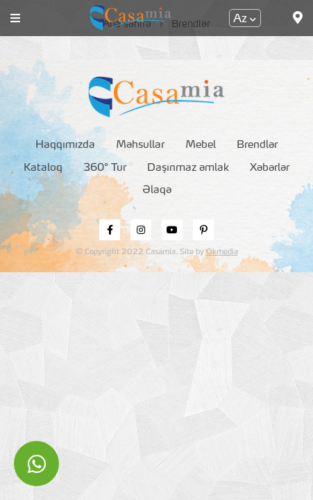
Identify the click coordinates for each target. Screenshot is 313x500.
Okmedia (222, 252)
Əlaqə (156, 190)
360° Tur (104, 168)
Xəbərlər (269, 168)
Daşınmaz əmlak (188, 168)
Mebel (200, 145)
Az (244, 19)
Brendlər (257, 145)
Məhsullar (140, 145)
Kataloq (43, 168)
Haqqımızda (65, 145)
